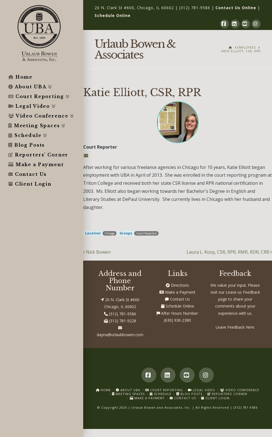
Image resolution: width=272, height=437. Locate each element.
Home (103, 390)
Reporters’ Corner (227, 394)
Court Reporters (146, 233)
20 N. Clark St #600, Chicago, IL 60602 (134, 7)
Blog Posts (189, 394)
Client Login (215, 398)
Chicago (110, 233)
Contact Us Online (235, 7)
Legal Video (201, 390)
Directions (177, 285)
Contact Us (177, 299)
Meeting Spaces (128, 394)
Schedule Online (113, 15)
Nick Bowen (97, 252)
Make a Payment (177, 292)
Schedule (160, 394)
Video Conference (239, 390)
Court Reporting (164, 390)
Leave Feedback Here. (235, 327)
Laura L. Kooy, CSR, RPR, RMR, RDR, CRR (229, 252)
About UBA (128, 390)
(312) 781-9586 (194, 7)
